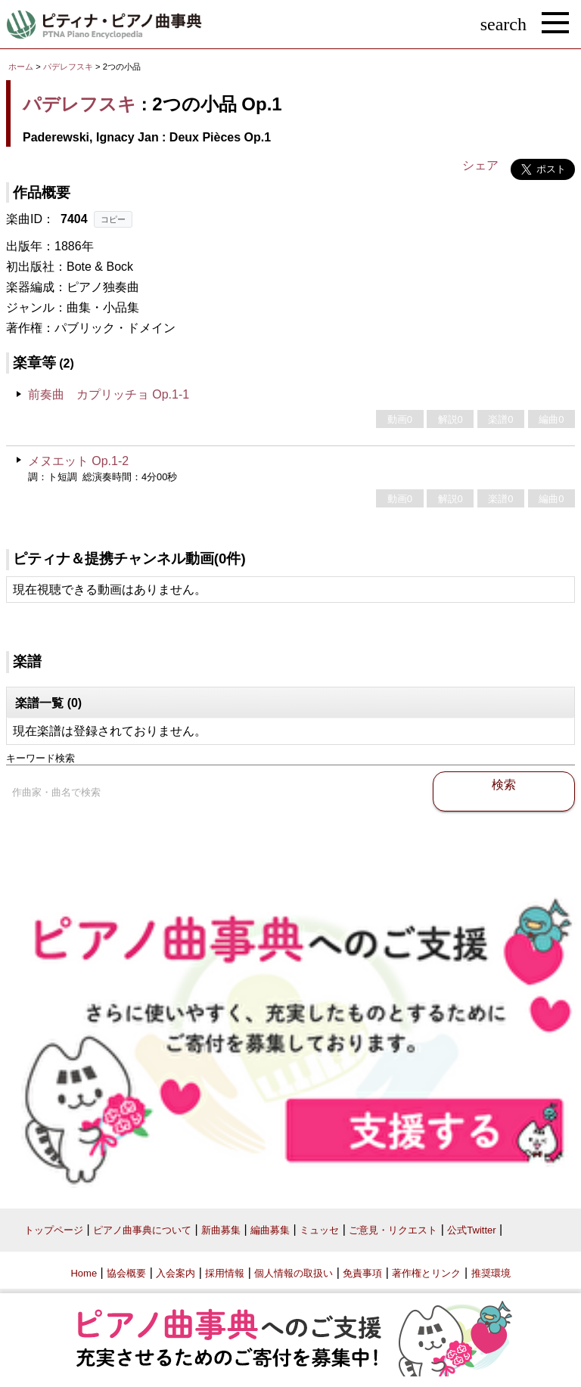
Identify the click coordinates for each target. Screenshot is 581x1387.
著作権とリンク (426, 1273)
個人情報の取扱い (293, 1273)
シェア (480, 165)
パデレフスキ (68, 66)
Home (83, 1273)
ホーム (20, 66)
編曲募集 (270, 1230)
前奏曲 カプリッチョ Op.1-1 (108, 394)
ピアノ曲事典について (142, 1230)
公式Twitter (471, 1230)
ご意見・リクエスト (393, 1230)
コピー (113, 219)
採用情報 (224, 1273)
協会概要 (126, 1273)
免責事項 (362, 1273)
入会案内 (175, 1273)
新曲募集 (221, 1230)
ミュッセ (319, 1230)
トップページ (53, 1230)
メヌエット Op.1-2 (78, 461)
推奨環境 (491, 1273)
